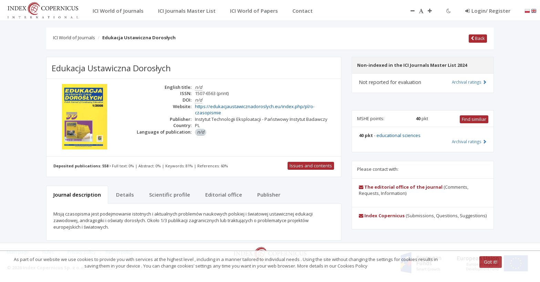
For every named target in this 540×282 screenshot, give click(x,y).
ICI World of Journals (74, 37)
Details (125, 194)
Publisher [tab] (268, 194)
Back (478, 38)
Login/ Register (487, 10)
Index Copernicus (382, 215)
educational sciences (398, 135)
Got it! (490, 262)
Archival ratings (469, 82)
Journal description (77, 194)
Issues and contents (311, 166)
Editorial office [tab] (223, 194)
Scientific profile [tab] (169, 194)
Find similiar (474, 119)
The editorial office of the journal (401, 187)
